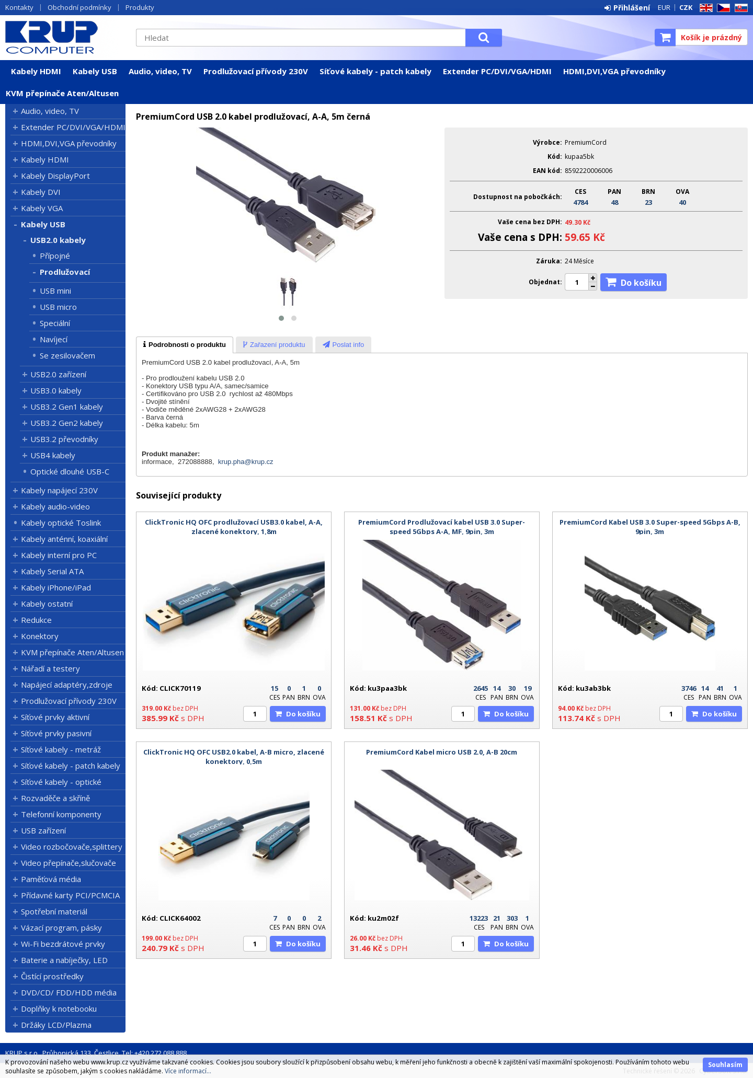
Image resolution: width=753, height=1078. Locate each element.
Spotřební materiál (54, 911)
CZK (685, 7)
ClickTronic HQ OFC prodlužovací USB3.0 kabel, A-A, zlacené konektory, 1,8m (234, 526)
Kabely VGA (42, 208)
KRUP (65, 37)
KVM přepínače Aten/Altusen (62, 93)
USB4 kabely (52, 455)
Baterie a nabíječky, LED (64, 960)
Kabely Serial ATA (52, 571)
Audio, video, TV (160, 71)
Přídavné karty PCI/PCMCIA (70, 895)
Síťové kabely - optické (61, 781)
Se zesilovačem (67, 355)
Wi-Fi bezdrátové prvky (63, 943)
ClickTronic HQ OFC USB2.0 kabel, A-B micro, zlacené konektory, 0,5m (233, 756)
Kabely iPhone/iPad (56, 587)
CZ (721, 8)
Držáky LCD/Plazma (56, 1024)
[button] (281, 318)
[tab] (184, 345)
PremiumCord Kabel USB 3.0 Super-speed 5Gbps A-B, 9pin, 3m (650, 526)
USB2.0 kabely (58, 240)
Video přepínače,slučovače (68, 862)
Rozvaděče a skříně (55, 798)
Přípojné (55, 255)
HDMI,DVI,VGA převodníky (614, 71)
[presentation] (184, 345)
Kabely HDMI (36, 71)
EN (704, 8)
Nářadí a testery (50, 668)
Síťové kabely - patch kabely (375, 71)
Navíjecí (53, 339)
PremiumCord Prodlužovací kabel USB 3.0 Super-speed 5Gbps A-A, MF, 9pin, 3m (441, 526)
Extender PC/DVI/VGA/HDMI (497, 71)
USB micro (58, 307)
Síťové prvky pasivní (56, 733)
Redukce (36, 620)
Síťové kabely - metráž (61, 749)
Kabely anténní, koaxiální (64, 539)
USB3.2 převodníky (64, 439)
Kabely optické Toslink (61, 522)
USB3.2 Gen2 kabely (66, 423)
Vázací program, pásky (61, 927)
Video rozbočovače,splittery (71, 846)
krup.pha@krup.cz (245, 462)
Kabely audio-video (55, 506)
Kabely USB (95, 71)
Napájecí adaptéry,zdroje (66, 684)
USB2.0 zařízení (58, 374)
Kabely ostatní (47, 603)
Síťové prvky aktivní (55, 717)
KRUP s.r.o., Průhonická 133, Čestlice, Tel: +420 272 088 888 (96, 1053)
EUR (664, 7)
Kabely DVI (41, 192)
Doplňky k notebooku (59, 1008)
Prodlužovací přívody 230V (255, 71)
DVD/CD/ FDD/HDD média (69, 992)
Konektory (40, 636)
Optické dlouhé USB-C (69, 471)
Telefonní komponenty (61, 814)
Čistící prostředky (52, 976)
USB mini (55, 290)
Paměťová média (51, 879)
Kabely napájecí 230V (59, 490)
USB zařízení (43, 830)
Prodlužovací (65, 271)
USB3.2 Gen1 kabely (66, 406)
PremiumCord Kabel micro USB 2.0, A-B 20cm (441, 752)
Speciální (55, 323)
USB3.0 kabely (56, 390)
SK (739, 8)
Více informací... (188, 1071)
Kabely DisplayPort (55, 175)
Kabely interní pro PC (59, 555)
